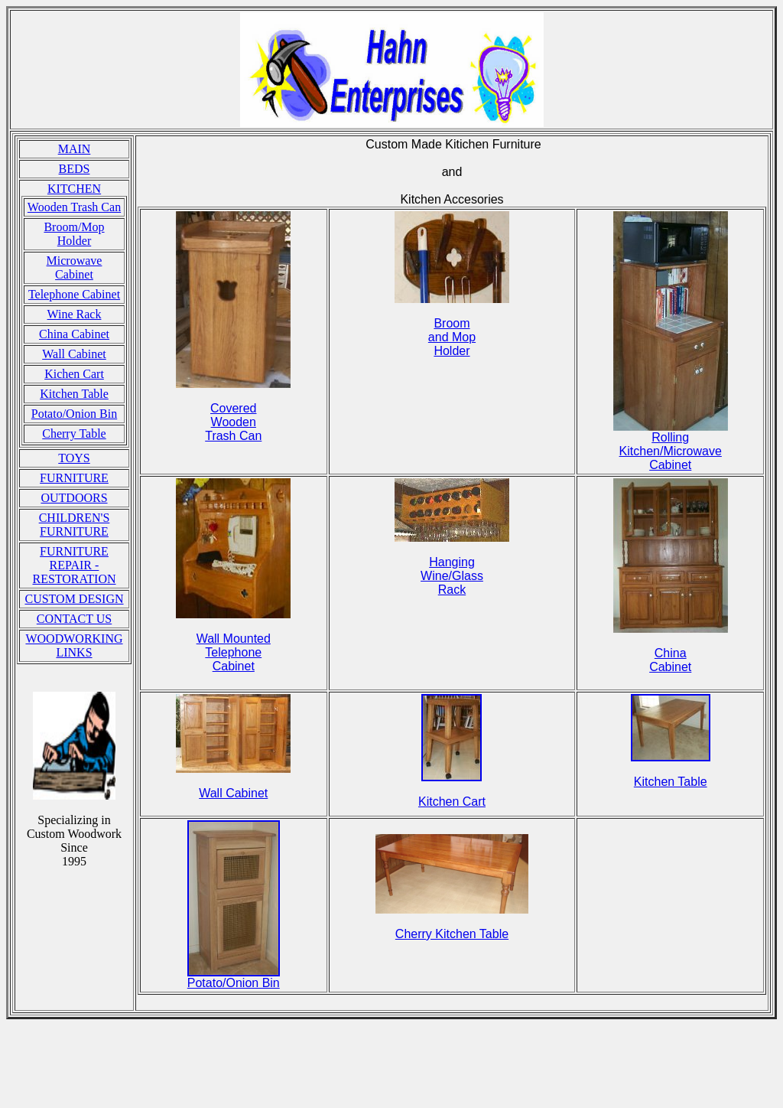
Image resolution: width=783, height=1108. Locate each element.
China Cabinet (74, 334)
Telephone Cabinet (74, 294)
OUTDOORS (74, 497)
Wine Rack (74, 314)
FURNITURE (74, 477)
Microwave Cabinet (74, 267)
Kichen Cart (74, 373)
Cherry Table (74, 433)
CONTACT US (74, 618)
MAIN (74, 148)
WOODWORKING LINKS (73, 645)
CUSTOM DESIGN (73, 598)
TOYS (74, 457)
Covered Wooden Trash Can (233, 422)
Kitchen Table (74, 393)
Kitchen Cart (452, 801)
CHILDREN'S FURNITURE (74, 524)
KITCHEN (74, 188)
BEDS (74, 168)
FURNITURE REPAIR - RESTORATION (73, 565)
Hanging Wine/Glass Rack (452, 576)
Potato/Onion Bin (74, 413)
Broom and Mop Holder (452, 337)
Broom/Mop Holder (74, 233)
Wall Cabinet (74, 353)
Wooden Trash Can (74, 206)
